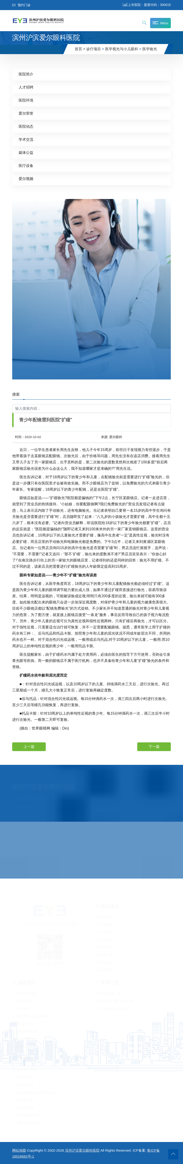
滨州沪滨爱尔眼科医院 (82, 1150)
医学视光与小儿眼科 (121, 49)
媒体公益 (26, 152)
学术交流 (26, 139)
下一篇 (154, 746)
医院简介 (26, 74)
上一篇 (28, 746)
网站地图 (19, 1150)
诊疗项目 (93, 49)
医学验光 (149, 49)
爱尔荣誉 (26, 113)
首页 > (80, 49)
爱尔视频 (26, 178)
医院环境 (26, 100)
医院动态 (26, 126)
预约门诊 (21, 5)
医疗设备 (26, 165)
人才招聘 (26, 87)
